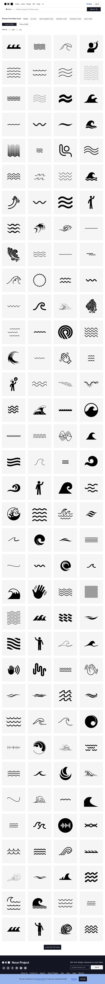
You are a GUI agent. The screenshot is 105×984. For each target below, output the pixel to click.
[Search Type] (9, 9)
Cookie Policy (41, 980)
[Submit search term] (94, 9)
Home (17, 4)
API (34, 4)
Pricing (89, 4)
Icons (23, 4)
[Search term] (51, 9)
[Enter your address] (81, 967)
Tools (38, 4)
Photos (28, 4)
